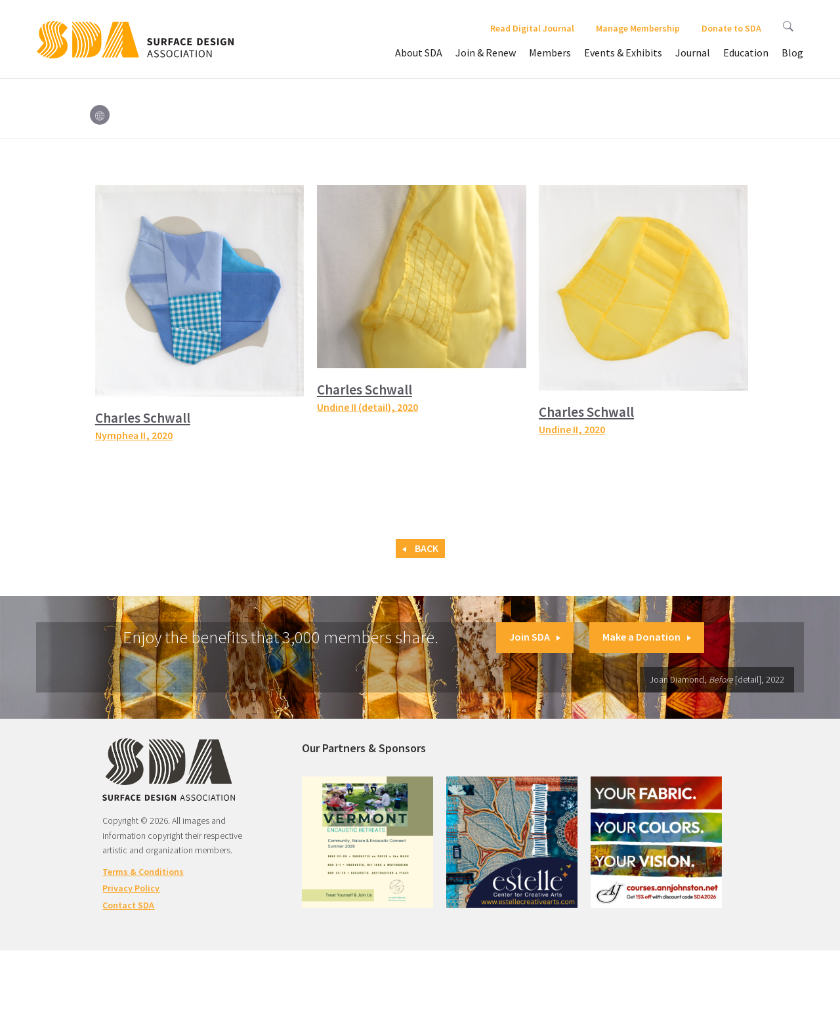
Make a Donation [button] (646, 636)
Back (420, 548)
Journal (692, 52)
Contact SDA (128, 905)
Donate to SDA (731, 28)
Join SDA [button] (534, 636)
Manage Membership (638, 28)
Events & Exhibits (623, 52)
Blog (792, 52)
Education (745, 52)
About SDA (418, 52)
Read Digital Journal (532, 28)
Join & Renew (485, 52)
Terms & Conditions (143, 872)
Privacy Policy (130, 888)
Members (550, 52)
